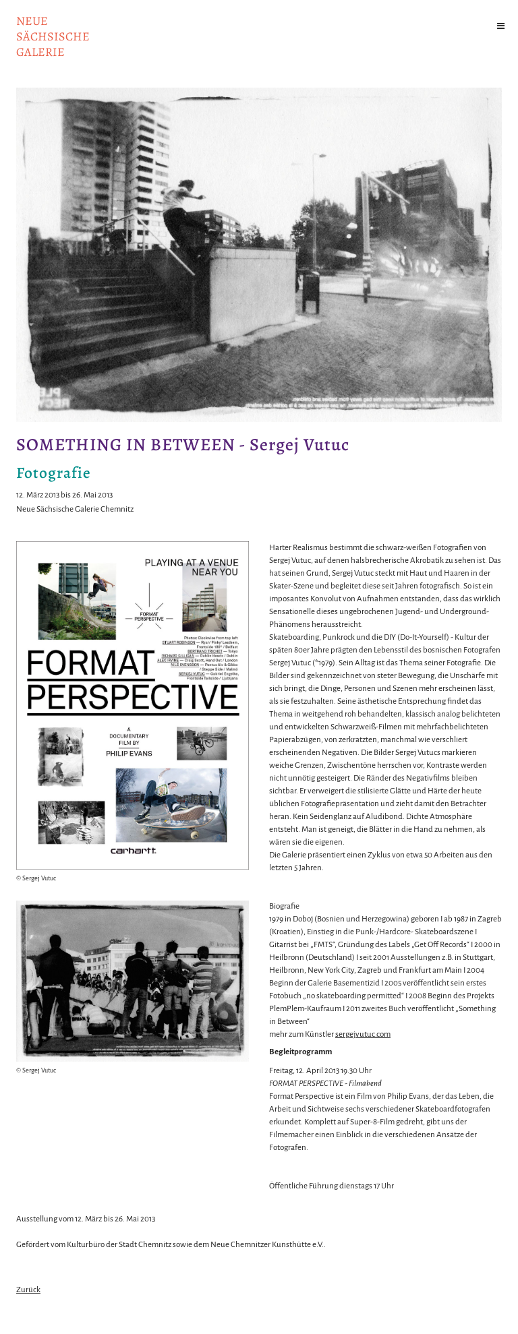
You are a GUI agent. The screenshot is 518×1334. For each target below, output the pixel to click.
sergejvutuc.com (363, 1034)
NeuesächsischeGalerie (53, 36)
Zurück (28, 1289)
